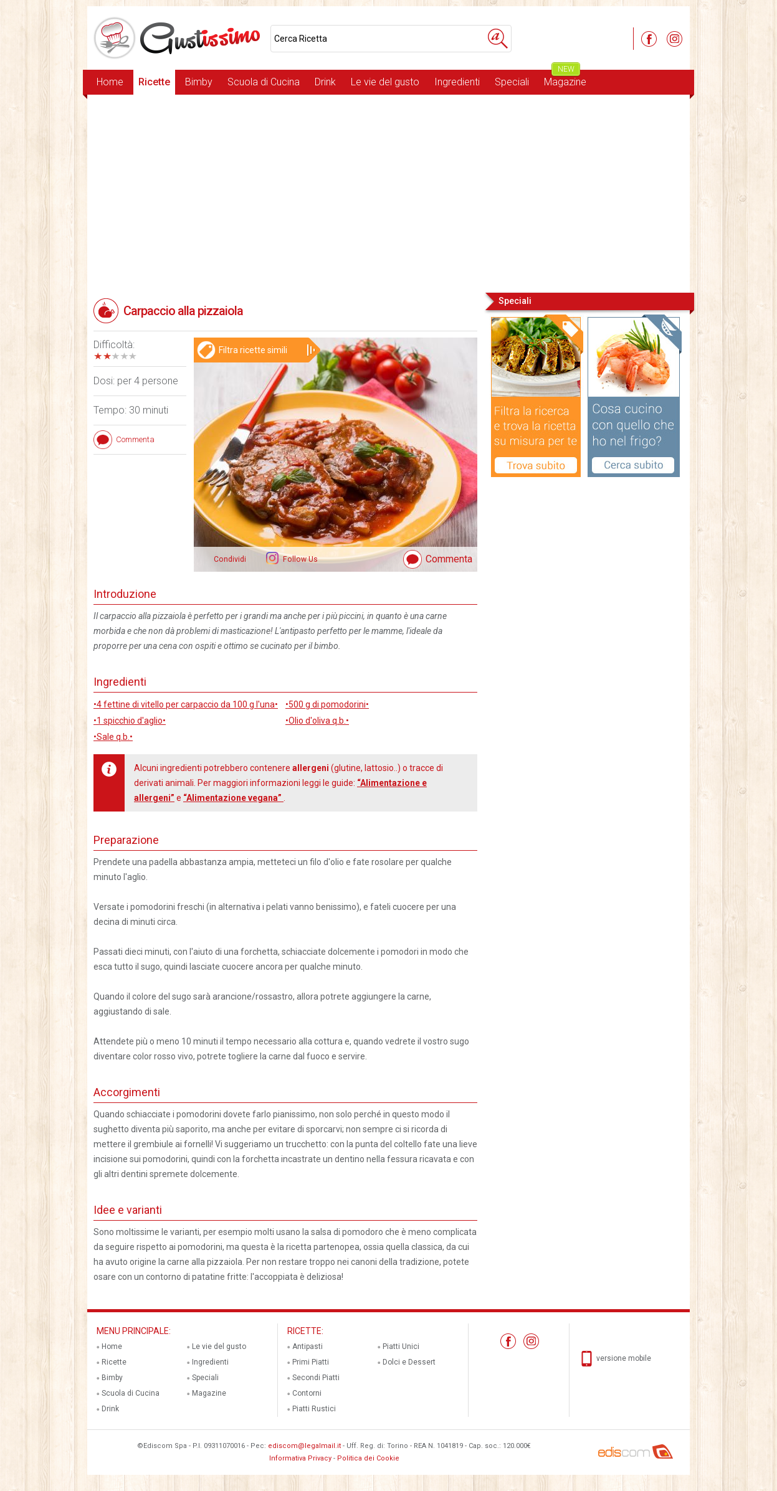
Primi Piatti (310, 1362)
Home (110, 82)
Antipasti (307, 1346)
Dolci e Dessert (409, 1362)
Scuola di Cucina (263, 82)
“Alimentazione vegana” (233, 798)
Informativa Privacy (300, 1458)
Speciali (512, 82)
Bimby (198, 82)
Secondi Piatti (316, 1377)
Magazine (565, 79)
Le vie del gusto (385, 82)
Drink (325, 82)
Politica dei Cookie (368, 1458)
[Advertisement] (388, 192)
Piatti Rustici (314, 1408)
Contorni (307, 1393)
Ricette (154, 82)
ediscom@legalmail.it (304, 1446)
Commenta (449, 559)
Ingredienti (457, 82)
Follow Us (299, 559)
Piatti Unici (401, 1346)
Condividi (230, 559)
